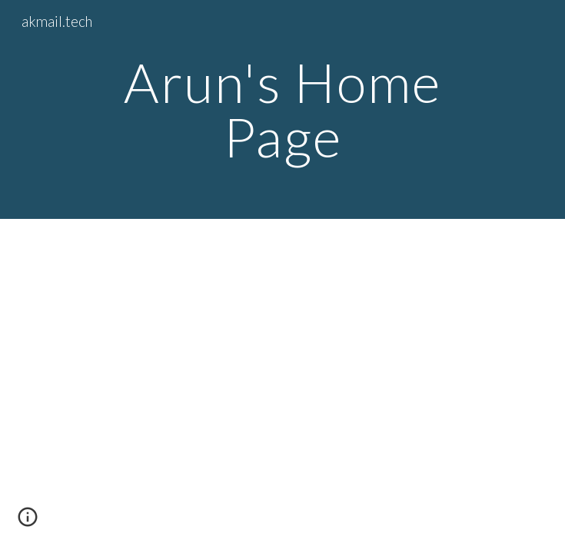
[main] (282, 109)
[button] (27, 522)
